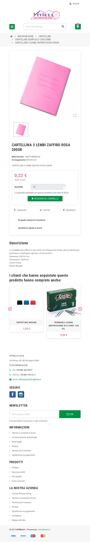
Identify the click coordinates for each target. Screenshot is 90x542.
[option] (26, 312)
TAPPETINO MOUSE (26, 322)
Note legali (16, 442)
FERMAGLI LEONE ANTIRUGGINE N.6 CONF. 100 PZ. (64, 325)
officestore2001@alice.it (29, 379)
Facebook (12, 394)
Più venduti (16, 476)
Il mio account (18, 481)
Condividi (20, 210)
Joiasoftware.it (43, 529)
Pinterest (69, 210)
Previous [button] (10, 309)
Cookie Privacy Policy (21, 493)
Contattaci (16, 516)
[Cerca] (44, 26)
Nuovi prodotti (18, 472)
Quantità (18, 187)
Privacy (14, 446)
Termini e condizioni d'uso (23, 433)
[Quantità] (47, 187)
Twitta (45, 210)
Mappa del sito (18, 520)
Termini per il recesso (21, 450)
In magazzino (19, 160)
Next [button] (80, 309)
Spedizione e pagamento (23, 455)
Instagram (21, 394)
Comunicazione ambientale (24, 437)
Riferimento (18, 156)
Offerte (14, 467)
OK (70, 414)
